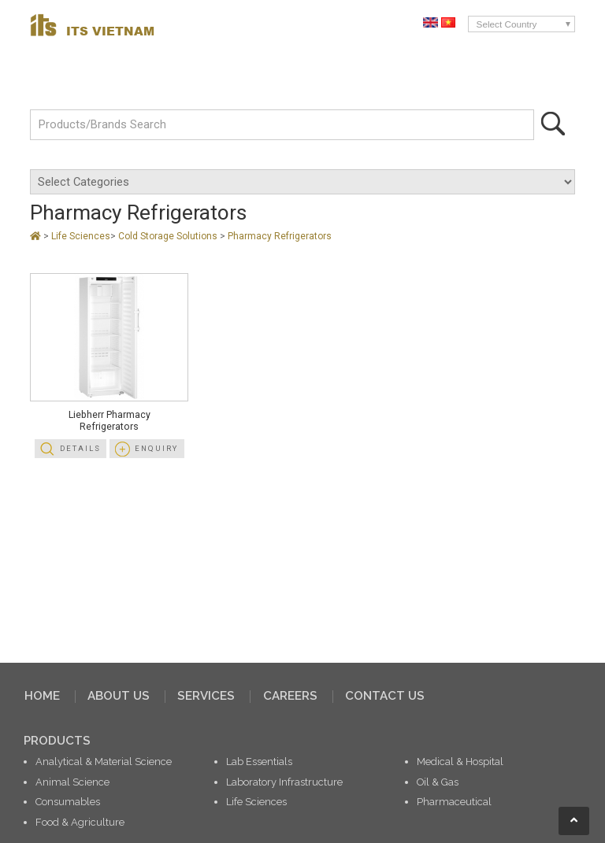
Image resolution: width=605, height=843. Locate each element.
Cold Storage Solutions (169, 236)
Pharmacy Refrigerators (280, 236)
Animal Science (72, 782)
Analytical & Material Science (103, 761)
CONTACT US (385, 696)
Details (80, 448)
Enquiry (156, 448)
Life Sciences (80, 236)
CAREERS (290, 696)
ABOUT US (118, 696)
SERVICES (206, 696)
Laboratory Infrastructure (284, 782)
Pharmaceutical (454, 802)
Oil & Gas (437, 782)
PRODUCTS (57, 741)
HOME (42, 696)
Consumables (67, 802)
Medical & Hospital (460, 761)
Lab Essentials (259, 761)
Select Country (507, 24)
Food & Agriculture (79, 822)
